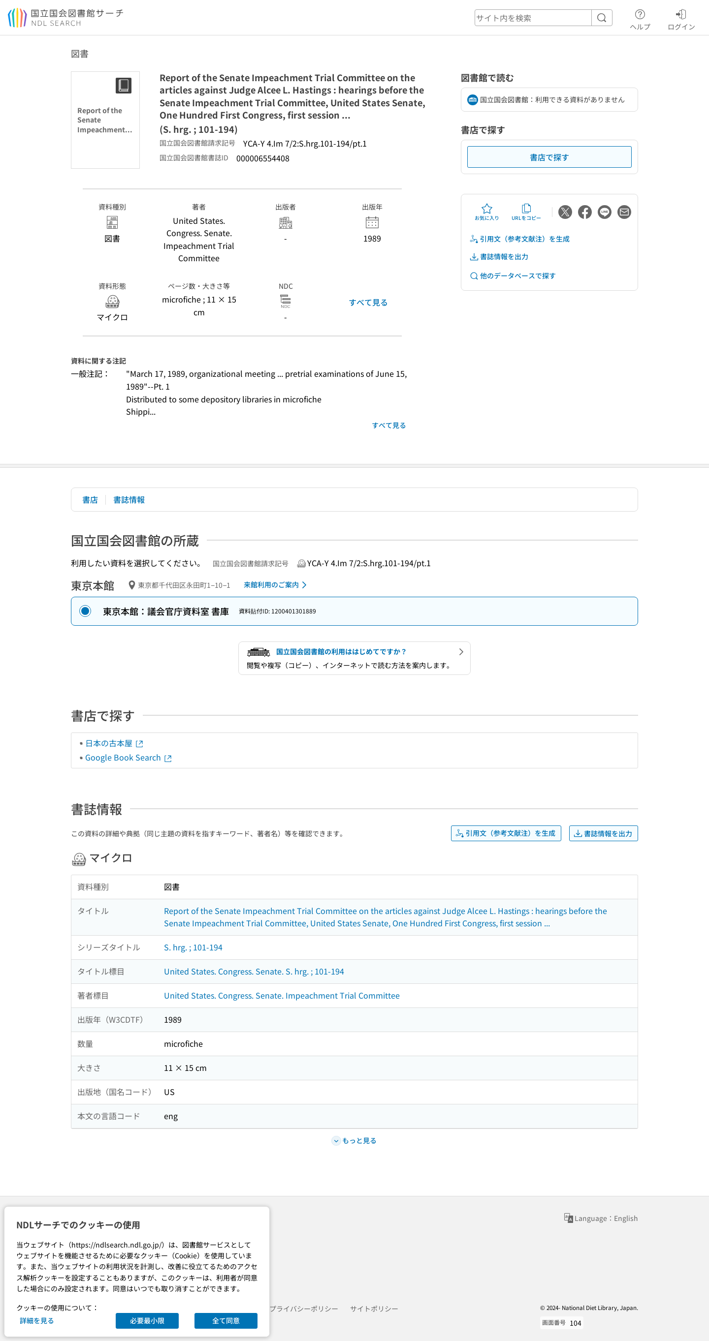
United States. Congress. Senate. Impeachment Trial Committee (282, 995)
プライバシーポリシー (303, 1308)
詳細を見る (37, 1320)
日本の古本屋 (114, 743)
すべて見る (368, 302)
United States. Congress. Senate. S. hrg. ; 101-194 (254, 971)
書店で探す (549, 157)
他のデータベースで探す (512, 276)
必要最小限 (147, 1320)
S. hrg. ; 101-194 (193, 947)
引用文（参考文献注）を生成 (519, 239)
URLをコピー (526, 212)
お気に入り (487, 212)
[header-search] (543, 17)
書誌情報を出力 (498, 256)
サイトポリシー (374, 1308)
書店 (90, 499)
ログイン (681, 18)
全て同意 (226, 1320)
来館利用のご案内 (277, 585)
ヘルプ (640, 18)
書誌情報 (129, 499)
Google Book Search (129, 757)
